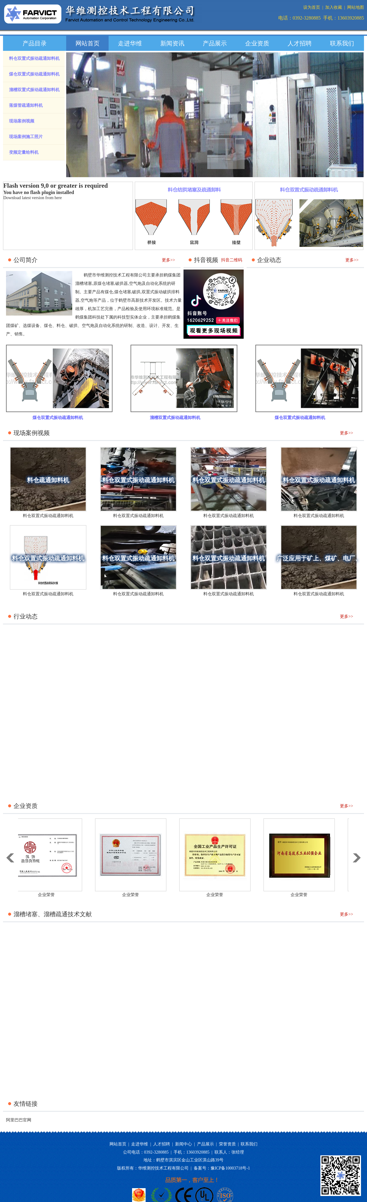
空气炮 (135, 283)
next (354, 120)
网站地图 (355, 7)
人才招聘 (300, 43)
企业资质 (257, 43)
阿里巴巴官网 (18, 1120)
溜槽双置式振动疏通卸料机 (34, 90)
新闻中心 (183, 1144)
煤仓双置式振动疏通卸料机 (34, 74)
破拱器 (121, 283)
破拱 (136, 292)
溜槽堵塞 (83, 283)
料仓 (61, 325)
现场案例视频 (21, 121)
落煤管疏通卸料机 (26, 105)
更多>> (168, 260)
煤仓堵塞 (122, 292)
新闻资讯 (172, 43)
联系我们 (342, 43)
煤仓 (48, 325)
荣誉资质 (227, 1144)
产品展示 (215, 43)
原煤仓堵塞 (103, 283)
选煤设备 (31, 325)
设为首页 (311, 7)
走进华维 (130, 43)
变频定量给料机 (24, 152)
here (58, 198)
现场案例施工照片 (26, 136)
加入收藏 (333, 7)
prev (75, 120)
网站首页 (88, 43)
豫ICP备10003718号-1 (230, 1168)
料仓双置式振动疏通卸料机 (34, 58)
